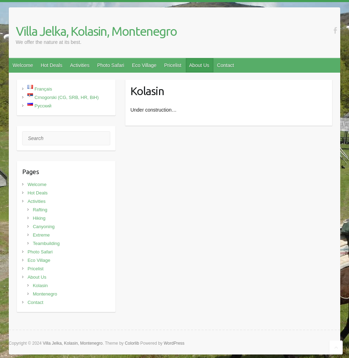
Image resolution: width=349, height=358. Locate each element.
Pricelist (173, 65)
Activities (79, 65)
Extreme (41, 235)
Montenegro (45, 294)
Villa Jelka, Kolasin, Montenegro (96, 31)
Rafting (40, 209)
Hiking (39, 218)
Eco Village (144, 65)
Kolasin (40, 285)
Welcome (23, 65)
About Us (199, 65)
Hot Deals (51, 65)
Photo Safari (110, 65)
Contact (225, 65)
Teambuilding (46, 243)
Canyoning (43, 226)
